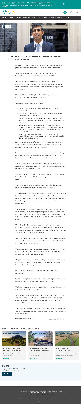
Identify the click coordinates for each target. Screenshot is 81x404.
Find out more (68, 4)
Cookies (14, 398)
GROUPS (44, 17)
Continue (59, 4)
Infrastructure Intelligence (29, 318)
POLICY (18, 17)
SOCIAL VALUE (35, 17)
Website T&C (27, 398)
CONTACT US (67, 17)
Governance (45, 398)
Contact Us (66, 398)
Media (59, 398)
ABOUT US (5, 17)
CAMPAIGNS (26, 17)
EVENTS (59, 17)
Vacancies (53, 398)
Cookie (15, 3)
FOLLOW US (7, 374)
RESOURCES (52, 17)
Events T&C (37, 398)
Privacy (9, 3)
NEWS (11, 17)
